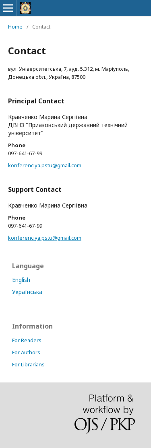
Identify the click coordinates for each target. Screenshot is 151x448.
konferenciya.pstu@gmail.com (44, 165)
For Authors (26, 352)
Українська (27, 292)
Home (15, 26)
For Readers (26, 340)
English (21, 280)
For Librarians (28, 364)
